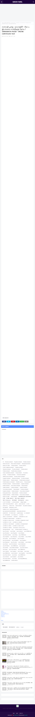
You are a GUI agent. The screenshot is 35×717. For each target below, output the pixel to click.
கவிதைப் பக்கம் (11, 505)
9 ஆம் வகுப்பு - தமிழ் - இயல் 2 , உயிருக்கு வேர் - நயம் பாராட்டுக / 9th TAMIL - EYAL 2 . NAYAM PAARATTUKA (20, 678)
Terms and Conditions (5, 613)
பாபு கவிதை (21, 514)
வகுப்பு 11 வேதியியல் (21, 538)
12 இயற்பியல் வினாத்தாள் (16, 478)
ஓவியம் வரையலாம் (22, 503)
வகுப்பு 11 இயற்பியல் (14, 536)
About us (2, 615)
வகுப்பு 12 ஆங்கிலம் (23, 540)
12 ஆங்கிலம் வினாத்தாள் (6, 478)
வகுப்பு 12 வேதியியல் (15, 540)
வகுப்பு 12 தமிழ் (12, 531)
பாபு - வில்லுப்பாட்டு (14, 514)
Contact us (3, 616)
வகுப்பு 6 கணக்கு (5, 547)
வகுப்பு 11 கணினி (28, 536)
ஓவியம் (16, 503)
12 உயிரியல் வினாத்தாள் (25, 478)
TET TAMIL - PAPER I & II (9, 498)
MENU (2, 620)
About (17, 713)
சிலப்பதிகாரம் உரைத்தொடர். (27, 505)
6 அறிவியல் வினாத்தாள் (16, 483)
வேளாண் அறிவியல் (14, 560)
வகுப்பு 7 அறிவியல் (6, 551)
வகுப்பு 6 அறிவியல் (20, 531)
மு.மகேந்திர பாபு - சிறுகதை (7, 525)
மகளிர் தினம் (16, 516)
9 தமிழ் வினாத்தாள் (14, 496)
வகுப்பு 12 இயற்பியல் (6, 542)
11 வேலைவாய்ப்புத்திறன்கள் (21, 474)
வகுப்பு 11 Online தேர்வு (22, 534)
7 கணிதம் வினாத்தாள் (6, 487)
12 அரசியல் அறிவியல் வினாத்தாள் (19, 476)
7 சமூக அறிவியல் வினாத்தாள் (7, 489)
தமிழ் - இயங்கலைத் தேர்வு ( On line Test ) (9, 511)
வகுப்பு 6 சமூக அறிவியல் (24, 547)
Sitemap (2, 612)
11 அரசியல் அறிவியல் (22, 465)
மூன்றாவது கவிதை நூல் (6, 529)
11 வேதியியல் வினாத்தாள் (11, 474)
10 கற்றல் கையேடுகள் (6, 463)
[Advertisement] (17, 12)
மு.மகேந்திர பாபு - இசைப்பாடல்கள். (8, 520)
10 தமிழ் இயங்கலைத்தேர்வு (26, 463)
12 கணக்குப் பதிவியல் (6, 480)
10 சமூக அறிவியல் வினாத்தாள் (15, 463)
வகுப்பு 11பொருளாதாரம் (6, 540)
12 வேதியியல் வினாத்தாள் (7, 483)
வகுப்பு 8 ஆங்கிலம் (22, 553)
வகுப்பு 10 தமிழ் (14, 534)
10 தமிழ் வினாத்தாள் (14, 465)
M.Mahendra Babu (6, 36)
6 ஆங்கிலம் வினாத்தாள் (25, 483)
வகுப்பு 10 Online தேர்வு (27, 531)
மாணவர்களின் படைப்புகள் (23, 516)
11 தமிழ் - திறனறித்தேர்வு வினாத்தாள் (8, 472)
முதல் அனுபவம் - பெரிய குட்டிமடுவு (19, 527)
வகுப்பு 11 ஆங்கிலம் (6, 536)
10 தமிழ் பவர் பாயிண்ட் (6, 465)
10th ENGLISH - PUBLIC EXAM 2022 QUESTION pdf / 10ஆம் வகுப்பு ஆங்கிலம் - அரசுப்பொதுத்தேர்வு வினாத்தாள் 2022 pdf (19, 673)
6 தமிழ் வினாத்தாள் (25, 485)
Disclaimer (3, 614)
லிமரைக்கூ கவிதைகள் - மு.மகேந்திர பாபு (21, 529)
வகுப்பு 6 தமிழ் (5, 549)
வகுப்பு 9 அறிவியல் (6, 556)
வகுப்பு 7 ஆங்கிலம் (13, 551)
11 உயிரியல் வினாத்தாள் (16, 469)
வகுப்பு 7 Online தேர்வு (21, 549)
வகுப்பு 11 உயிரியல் (6, 531)
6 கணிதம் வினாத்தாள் (6, 485)
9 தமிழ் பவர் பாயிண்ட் (6, 496)
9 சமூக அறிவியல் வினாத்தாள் (24, 494)
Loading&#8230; (13, 229)
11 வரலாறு (4, 474)
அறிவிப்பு (26, 500)
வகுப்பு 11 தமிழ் (5, 538)
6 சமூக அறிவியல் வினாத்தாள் (15, 485)
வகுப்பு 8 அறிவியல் (14, 553)
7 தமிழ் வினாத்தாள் (16, 489)
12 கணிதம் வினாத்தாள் (14, 480)
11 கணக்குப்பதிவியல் (24, 469)
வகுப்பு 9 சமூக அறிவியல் (7, 558)
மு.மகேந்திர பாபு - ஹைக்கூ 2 (7, 527)
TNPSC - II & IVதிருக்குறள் (7, 500)
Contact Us (21, 713)
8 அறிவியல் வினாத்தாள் (24, 489)
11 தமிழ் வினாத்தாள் (19, 472)
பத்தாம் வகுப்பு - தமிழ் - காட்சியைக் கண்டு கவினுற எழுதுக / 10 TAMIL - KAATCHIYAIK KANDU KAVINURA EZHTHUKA (19, 642)
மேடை (13, 529)
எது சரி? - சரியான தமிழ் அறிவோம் (8, 503)
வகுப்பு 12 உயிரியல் (14, 542)
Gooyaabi (25, 715)
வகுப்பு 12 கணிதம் (21, 542)
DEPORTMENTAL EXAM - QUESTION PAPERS (25, 496)
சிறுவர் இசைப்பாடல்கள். (13, 507)
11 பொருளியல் (25, 472)
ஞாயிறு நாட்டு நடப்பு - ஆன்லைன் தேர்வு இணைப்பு (11, 509)
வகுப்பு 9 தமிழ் (14, 558)
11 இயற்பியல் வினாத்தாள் (7, 469)
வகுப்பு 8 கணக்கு (29, 553)
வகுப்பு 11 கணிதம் (21, 536)
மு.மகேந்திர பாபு (18, 518)
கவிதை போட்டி (5, 505)
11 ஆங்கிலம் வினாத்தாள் (19, 467)
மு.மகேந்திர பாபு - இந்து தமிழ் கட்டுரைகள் (21, 520)
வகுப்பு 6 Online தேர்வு (14, 545)
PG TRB (4, 498)
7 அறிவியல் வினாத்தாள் (14, 487)
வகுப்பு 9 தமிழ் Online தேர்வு (22, 558)
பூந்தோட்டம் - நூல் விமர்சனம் (7, 516)
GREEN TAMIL (17, 2)
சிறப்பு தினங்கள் (5, 507)
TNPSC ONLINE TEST (7, 22)
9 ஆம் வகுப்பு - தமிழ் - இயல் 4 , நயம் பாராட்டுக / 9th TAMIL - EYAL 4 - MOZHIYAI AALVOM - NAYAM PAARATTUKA (19, 683)
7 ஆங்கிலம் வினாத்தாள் (23, 487)
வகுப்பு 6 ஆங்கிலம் (22, 545)
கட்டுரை (28, 503)
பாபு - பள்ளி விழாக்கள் (6, 514)
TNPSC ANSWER (14, 500)
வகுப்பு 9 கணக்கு (20, 556)
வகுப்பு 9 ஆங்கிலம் (13, 556)
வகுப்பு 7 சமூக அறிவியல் (13, 549)
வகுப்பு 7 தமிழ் (26, 551)
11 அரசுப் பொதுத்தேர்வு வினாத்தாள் (8, 467)
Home (3, 22)
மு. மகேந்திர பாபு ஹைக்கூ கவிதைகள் (8, 518)
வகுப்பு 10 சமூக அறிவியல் (7, 534)
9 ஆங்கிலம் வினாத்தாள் (6, 494)
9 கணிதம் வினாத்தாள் (15, 494)
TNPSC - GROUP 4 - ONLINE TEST (19, 498)
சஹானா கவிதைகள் (19, 505)
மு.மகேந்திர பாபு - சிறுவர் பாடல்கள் (18, 525)
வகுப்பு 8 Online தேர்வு (6, 553)
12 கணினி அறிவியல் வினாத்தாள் (24, 480)
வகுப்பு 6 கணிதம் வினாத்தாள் (14, 547)
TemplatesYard (16, 715)
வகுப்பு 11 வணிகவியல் (12, 538)
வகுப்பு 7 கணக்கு (20, 551)
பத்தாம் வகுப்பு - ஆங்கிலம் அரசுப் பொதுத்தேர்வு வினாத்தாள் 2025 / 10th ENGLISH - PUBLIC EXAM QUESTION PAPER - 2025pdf (19, 688)
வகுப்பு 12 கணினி (28, 542)
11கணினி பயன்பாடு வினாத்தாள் (8, 476)
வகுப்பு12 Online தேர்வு (6, 560)
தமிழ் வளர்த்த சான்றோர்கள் (21, 511)
